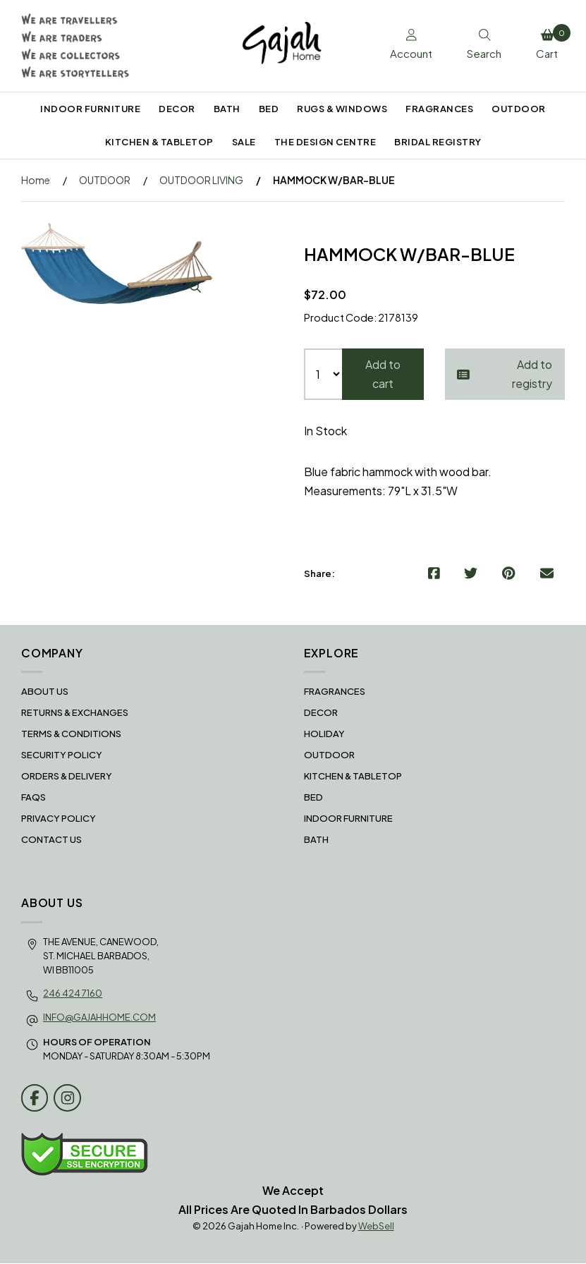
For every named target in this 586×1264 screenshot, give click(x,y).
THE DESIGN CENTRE (325, 141)
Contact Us (51, 840)
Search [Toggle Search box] (480, 45)
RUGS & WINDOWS (342, 108)
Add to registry (505, 374)
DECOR (177, 108)
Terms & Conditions (71, 734)
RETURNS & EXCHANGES (74, 713)
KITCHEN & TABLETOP (159, 141)
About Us (44, 692)
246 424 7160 (72, 993)
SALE (244, 141)
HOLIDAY (324, 734)
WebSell (376, 1226)
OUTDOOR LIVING (201, 180)
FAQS (33, 797)
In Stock (325, 431)
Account (404, 45)
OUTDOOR (519, 108)
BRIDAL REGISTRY (438, 141)
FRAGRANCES (439, 108)
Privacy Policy (58, 819)
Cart (550, 42)
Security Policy (61, 755)
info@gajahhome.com (99, 1017)
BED (269, 108)
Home (35, 180)
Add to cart (383, 374)
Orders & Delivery (66, 776)
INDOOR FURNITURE (90, 108)
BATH (227, 108)
